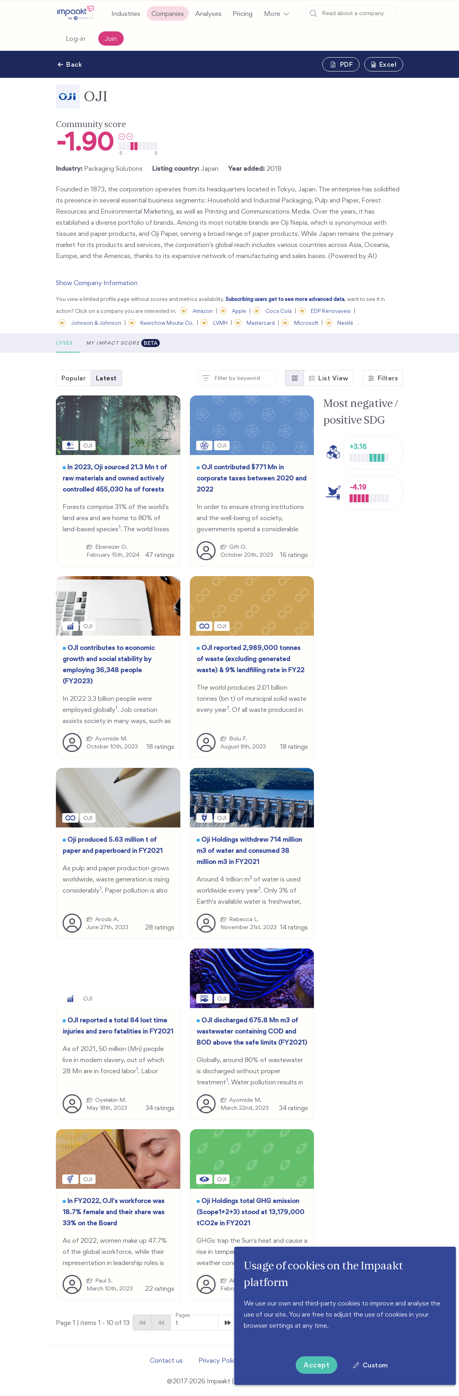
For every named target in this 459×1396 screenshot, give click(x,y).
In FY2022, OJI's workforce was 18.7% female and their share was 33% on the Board (113, 1211)
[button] (276, 13)
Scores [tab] (74, 343)
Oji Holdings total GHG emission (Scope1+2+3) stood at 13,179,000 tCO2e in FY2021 (250, 1211)
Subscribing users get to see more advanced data (285, 299)
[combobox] (351, 13)
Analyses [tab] (151, 343)
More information (269, 1336)
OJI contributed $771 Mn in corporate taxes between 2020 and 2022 (251, 478)
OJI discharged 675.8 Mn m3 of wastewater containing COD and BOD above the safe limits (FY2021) (252, 1031)
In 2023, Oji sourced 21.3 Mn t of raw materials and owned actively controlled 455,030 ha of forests (115, 478)
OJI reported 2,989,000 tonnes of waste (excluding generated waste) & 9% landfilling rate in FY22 (250, 658)
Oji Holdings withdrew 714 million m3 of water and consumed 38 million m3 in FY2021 (249, 850)
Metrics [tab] (111, 343)
